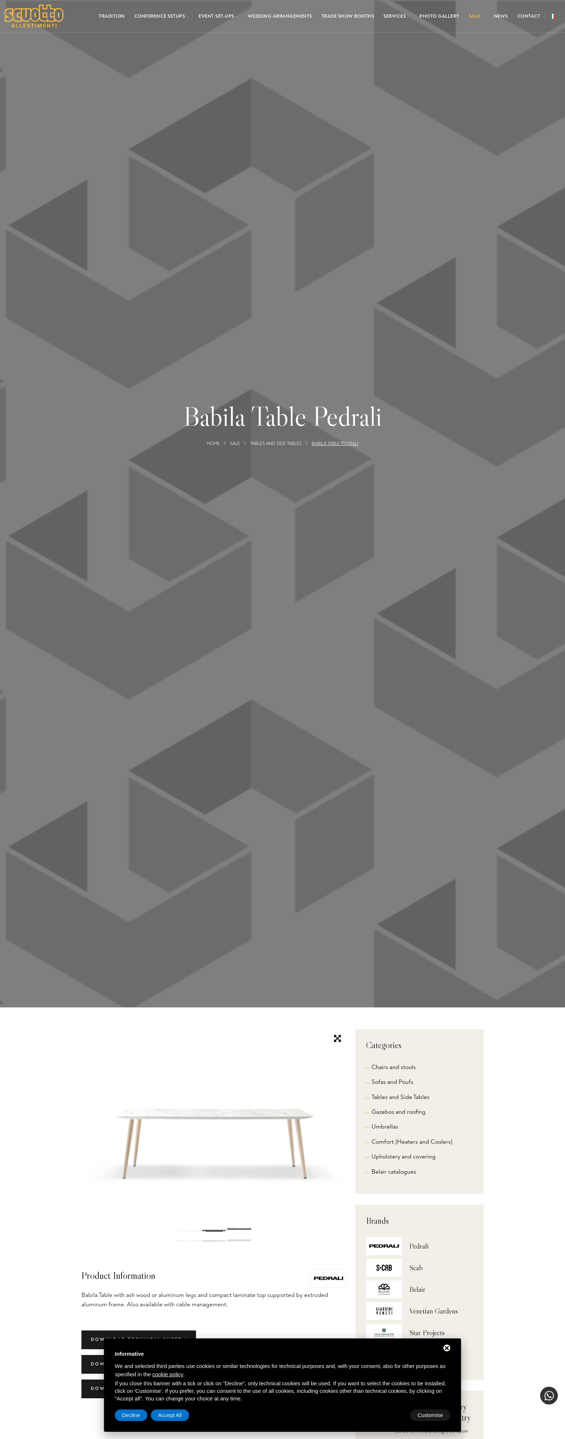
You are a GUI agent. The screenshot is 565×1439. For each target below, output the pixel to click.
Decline (392, 1415)
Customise (135, 1415)
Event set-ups (219, 16)
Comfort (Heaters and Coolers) (412, 1142)
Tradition (112, 16)
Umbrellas (385, 1126)
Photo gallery (439, 16)
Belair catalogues (394, 1171)
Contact (528, 16)
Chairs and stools (394, 1067)
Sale (477, 16)
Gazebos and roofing (399, 1112)
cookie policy (167, 1374)
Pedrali (419, 1246)
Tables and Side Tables (276, 443)
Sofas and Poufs (392, 1082)
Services (396, 16)
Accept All (431, 1415)
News (501, 16)
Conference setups (162, 16)
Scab (416, 1267)
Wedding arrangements (280, 16)
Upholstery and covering (404, 1156)
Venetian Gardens (433, 1311)
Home (213, 443)
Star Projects (427, 1332)
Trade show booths (347, 16)
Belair (417, 1289)
